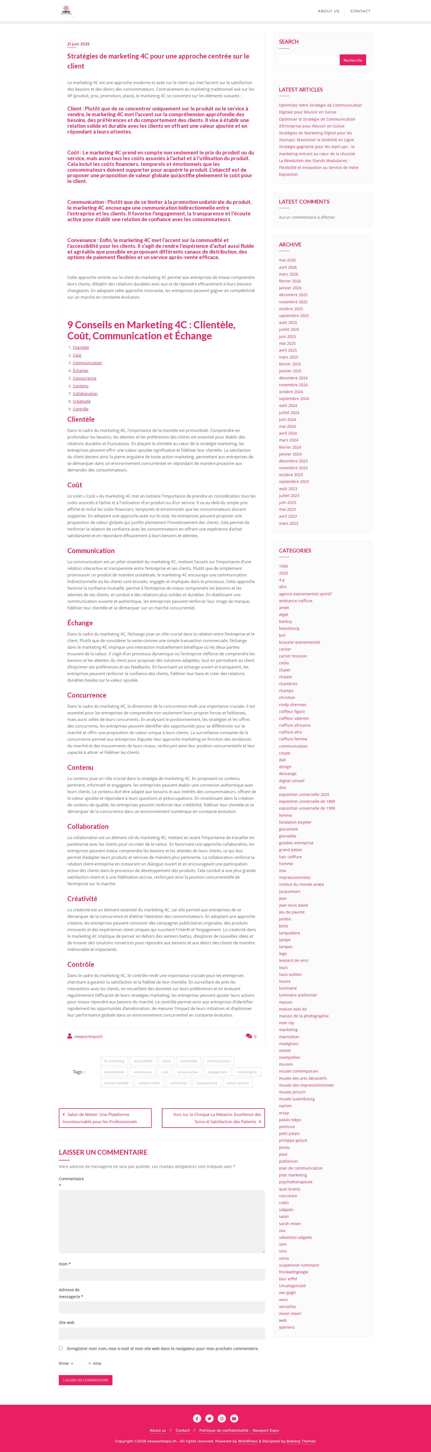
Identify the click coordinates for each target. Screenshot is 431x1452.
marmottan (289, 1036)
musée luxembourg (297, 1098)
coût (165, 1072)
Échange (81, 370)
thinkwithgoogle (293, 1272)
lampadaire (289, 932)
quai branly (289, 1189)
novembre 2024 (293, 384)
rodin (284, 1202)
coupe (284, 753)
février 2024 (290, 447)
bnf (282, 635)
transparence (207, 1083)
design (285, 766)
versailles (287, 1306)
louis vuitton (290, 974)
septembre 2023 (294, 481)
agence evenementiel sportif (305, 593)
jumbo (285, 918)
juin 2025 (287, 336)
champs (286, 690)
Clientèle (81, 347)
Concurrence (84, 378)
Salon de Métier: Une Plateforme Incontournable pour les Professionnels (100, 1118)
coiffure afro (290, 732)
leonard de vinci (294, 960)
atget (283, 614)
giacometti (288, 829)
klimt (283, 926)
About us (158, 1429)
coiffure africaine (295, 725)
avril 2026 (288, 267)
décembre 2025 (293, 294)
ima (282, 870)
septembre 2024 (294, 398)
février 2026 (290, 281)
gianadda (287, 836)
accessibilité (143, 1061)
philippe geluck (293, 1140)
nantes (285, 1105)
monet (285, 1050)
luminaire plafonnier (298, 995)
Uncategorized (292, 1285)
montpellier (289, 1057)
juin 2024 (287, 419)
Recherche (353, 60)
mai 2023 (287, 509)
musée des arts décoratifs (303, 1078)
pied (283, 1154)
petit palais (289, 1133)
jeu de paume (292, 912)
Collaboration (85, 393)
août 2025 (288, 322)
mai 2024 (287, 426)
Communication (87, 362)
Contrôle (81, 409)
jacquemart (289, 891)
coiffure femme (293, 739)
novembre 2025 (293, 301)
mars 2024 (288, 440)
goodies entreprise (296, 842)
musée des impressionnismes (306, 1085)
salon (284, 1216)
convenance (143, 1072)
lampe (285, 939)
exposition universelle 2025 (304, 794)
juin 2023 (287, 502)
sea (282, 1230)
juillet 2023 (289, 495)
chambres (288, 683)
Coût (77, 355)
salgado (286, 1209)
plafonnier (288, 1161)
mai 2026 (287, 260)
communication (219, 1061)
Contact (183, 1429)
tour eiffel (288, 1278)
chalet (284, 670)
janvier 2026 (290, 287)
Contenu (81, 385)
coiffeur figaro (292, 711)
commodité (188, 1061)
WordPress (248, 1440)
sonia (284, 1258)
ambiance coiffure (296, 600)
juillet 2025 (289, 329)
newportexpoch (85, 1036)
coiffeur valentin (294, 718)
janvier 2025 (290, 370)
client (166, 1061)
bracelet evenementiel (299, 642)
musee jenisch (292, 1092)
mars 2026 (288, 274)
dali (282, 759)
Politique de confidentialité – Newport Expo (239, 1429)
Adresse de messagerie (71, 1292)
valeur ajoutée (238, 1083)
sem (283, 1244)
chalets (285, 676)
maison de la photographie (304, 1015)
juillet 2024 (289, 412)
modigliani (289, 1043)
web (283, 1320)
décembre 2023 (293, 460)
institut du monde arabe (301, 884)
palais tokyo (290, 1119)
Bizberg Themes (301, 1440)
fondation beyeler (295, 822)
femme (285, 815)
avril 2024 (288, 433)
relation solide (149, 1083)
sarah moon (290, 1223)
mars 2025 (288, 357)
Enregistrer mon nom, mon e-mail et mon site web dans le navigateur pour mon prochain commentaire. (163, 1347)
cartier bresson (293, 656)
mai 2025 (287, 343)
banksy (285, 621)
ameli (284, 607)
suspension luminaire (299, 1265)
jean (283, 898)
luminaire (288, 988)
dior (282, 787)
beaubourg (289, 628)
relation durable (116, 1083)
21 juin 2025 (78, 43)
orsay (284, 1112)
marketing (288, 1029)
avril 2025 (288, 350)
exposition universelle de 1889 (307, 801)
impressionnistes (295, 877)
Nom (65, 1263)
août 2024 (288, 405)
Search (289, 42)
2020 (283, 573)
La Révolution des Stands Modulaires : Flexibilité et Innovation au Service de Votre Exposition (318, 167)
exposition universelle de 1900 (307, 808)
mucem (286, 1064)
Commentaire (71, 1181)
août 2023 (288, 488)
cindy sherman (292, 704)
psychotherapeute (296, 1181)
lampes (285, 946)
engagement (217, 1072)
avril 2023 (288, 516)
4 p (282, 579)
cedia (284, 662)
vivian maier (290, 1313)
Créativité (81, 401)
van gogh (287, 1292)
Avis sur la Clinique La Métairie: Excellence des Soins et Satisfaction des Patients (217, 1118)
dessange (288, 773)
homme (286, 863)
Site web (66, 1321)
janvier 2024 (290, 454)
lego (283, 953)
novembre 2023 (293, 467)
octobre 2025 (291, 308)
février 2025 (290, 364)
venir (283, 1299)
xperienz (287, 1327)
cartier (285, 649)
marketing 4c (247, 1072)
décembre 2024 (293, 378)
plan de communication (301, 1168)
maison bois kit (293, 1009)
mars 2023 (288, 523)
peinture (287, 1126)
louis (283, 967)
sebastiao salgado (295, 1237)
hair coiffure (290, 856)
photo (284, 1147)
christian (287, 697)
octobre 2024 (291, 391)
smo (283, 1251)
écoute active (188, 1072)
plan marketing (293, 1175)
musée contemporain (298, 1071)
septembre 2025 (294, 315)
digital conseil (292, 780)
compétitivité (114, 1072)
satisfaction (178, 1083)
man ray (286, 1022)
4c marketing (114, 1061)
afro (282, 586)
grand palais (290, 849)
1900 (283, 566)
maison (285, 1002)
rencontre (288, 1195)
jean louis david (293, 905)
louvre (285, 981)
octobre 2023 (291, 474)
